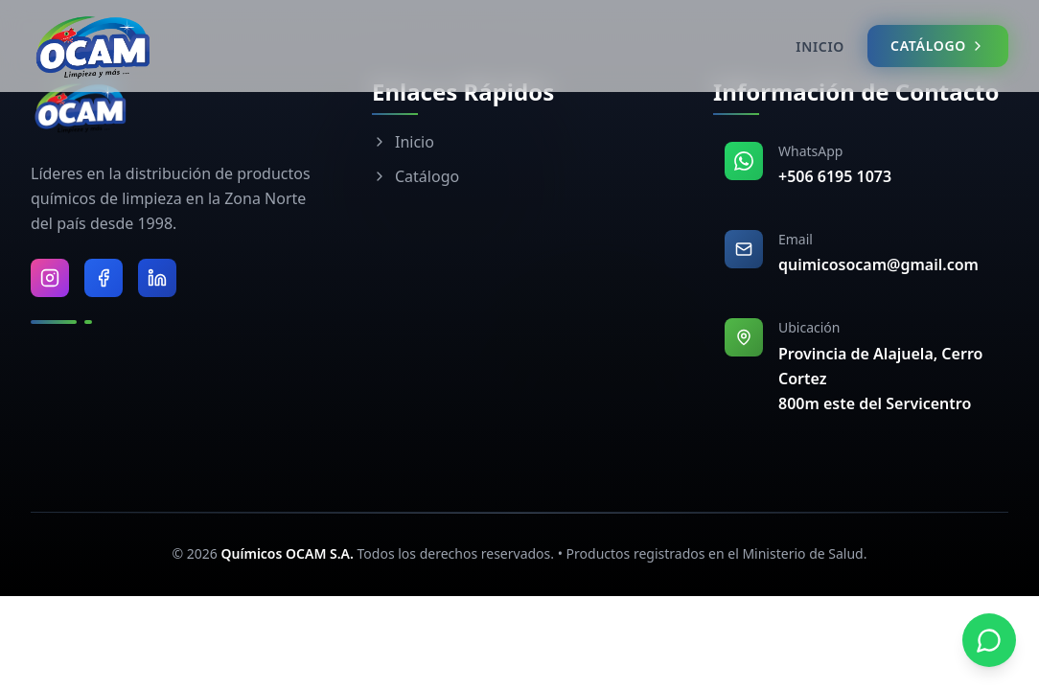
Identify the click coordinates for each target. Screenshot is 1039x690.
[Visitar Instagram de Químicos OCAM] (50, 278)
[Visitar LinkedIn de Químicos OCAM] (157, 278)
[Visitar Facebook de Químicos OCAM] (103, 278)
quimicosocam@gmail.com (878, 264)
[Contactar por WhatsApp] (989, 640)
